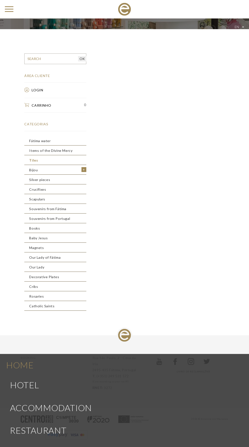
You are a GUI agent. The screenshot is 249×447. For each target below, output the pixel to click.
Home (20, 339)
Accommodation (51, 382)
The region (37, 427)
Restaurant (38, 404)
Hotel (24, 359)
